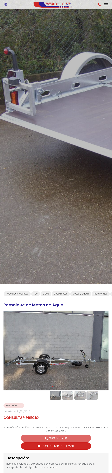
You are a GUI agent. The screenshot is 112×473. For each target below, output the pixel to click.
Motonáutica (13, 405)
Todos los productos (17, 293)
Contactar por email (58, 446)
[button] (52, 386)
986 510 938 (58, 438)
